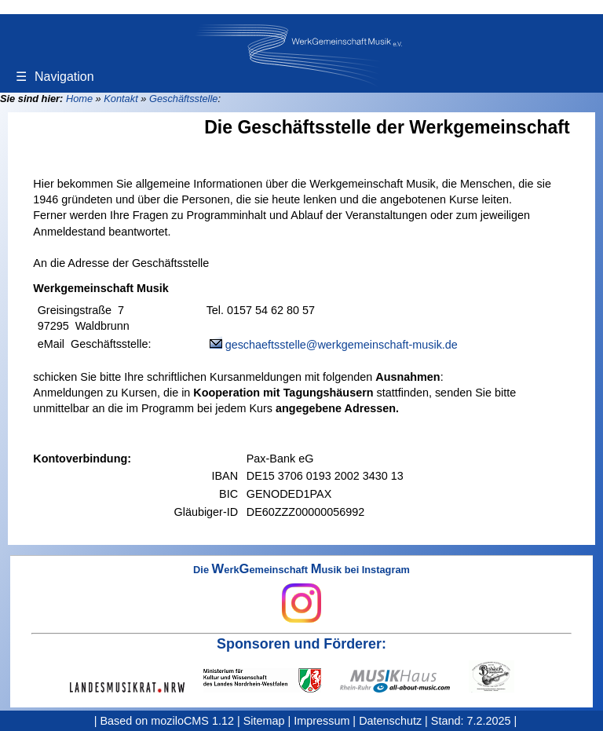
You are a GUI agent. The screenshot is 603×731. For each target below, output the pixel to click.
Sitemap (264, 721)
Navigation (55, 76)
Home (79, 98)
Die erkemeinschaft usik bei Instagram (301, 594)
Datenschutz (390, 721)
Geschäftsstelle (183, 98)
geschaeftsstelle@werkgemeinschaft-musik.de (341, 344)
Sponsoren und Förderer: (301, 644)
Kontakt (120, 98)
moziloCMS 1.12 (192, 721)
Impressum (321, 721)
